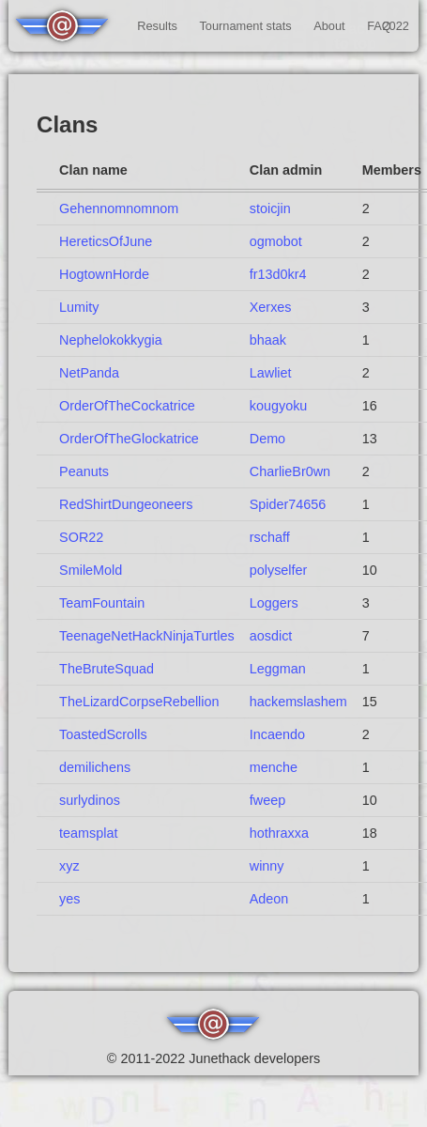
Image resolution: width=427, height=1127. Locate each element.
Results (157, 26)
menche (273, 767)
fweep (267, 800)
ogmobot (276, 241)
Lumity (79, 307)
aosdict (271, 635)
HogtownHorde (104, 274)
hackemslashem (298, 701)
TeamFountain (102, 602)
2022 (395, 26)
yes (69, 898)
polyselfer (279, 570)
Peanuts (84, 471)
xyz (69, 865)
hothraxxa (279, 833)
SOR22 (81, 537)
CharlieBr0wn (290, 471)
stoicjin (270, 208)
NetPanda (89, 372)
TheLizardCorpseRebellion (139, 701)
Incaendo (277, 734)
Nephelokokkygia (110, 339)
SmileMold (90, 570)
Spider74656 (288, 504)
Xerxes (271, 307)
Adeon (269, 898)
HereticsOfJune (105, 241)
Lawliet (271, 372)
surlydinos (89, 800)
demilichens (94, 767)
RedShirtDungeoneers (125, 504)
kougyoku (279, 405)
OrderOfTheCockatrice (127, 405)
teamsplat (88, 833)
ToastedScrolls (103, 734)
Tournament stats (245, 26)
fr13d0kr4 (278, 274)
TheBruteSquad (106, 668)
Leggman (278, 668)
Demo (267, 438)
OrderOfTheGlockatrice (129, 438)
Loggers (274, 602)
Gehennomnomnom (118, 208)
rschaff (270, 537)
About (328, 26)
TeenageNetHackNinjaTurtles (147, 635)
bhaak (268, 339)
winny (267, 865)
